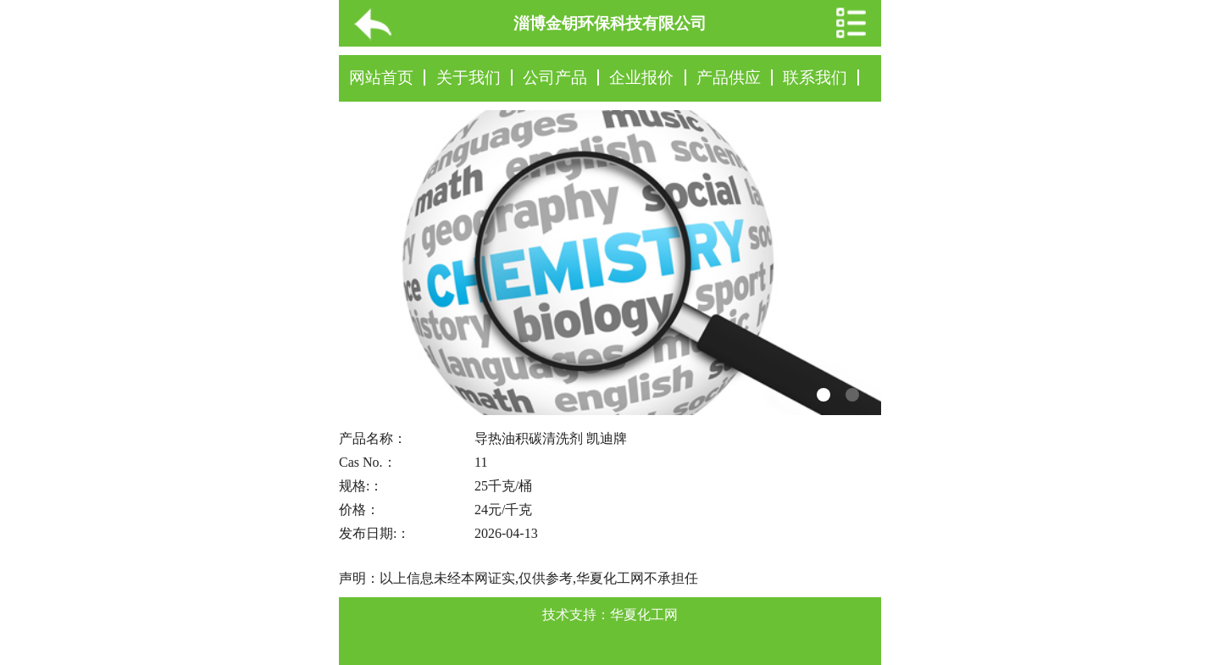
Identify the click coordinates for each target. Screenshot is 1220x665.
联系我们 (815, 77)
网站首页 (381, 77)
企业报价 (641, 77)
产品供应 (728, 77)
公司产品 (555, 77)
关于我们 (468, 77)
